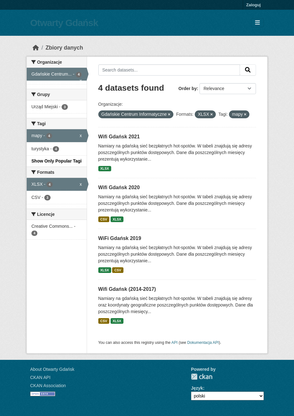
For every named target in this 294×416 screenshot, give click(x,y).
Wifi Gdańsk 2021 (119, 136)
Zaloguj (253, 5)
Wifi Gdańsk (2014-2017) (127, 289)
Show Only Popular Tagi (56, 160)
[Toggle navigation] (257, 22)
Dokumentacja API (203, 342)
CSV (103, 219)
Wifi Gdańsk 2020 (119, 187)
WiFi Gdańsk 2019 (119, 238)
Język (197, 388)
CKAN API (40, 377)
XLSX (104, 168)
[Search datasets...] (169, 70)
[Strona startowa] (36, 48)
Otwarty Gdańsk (64, 23)
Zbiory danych (64, 48)
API (175, 342)
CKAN (201, 376)
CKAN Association (48, 385)
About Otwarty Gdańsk (52, 369)
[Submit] (248, 70)
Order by (187, 88)
